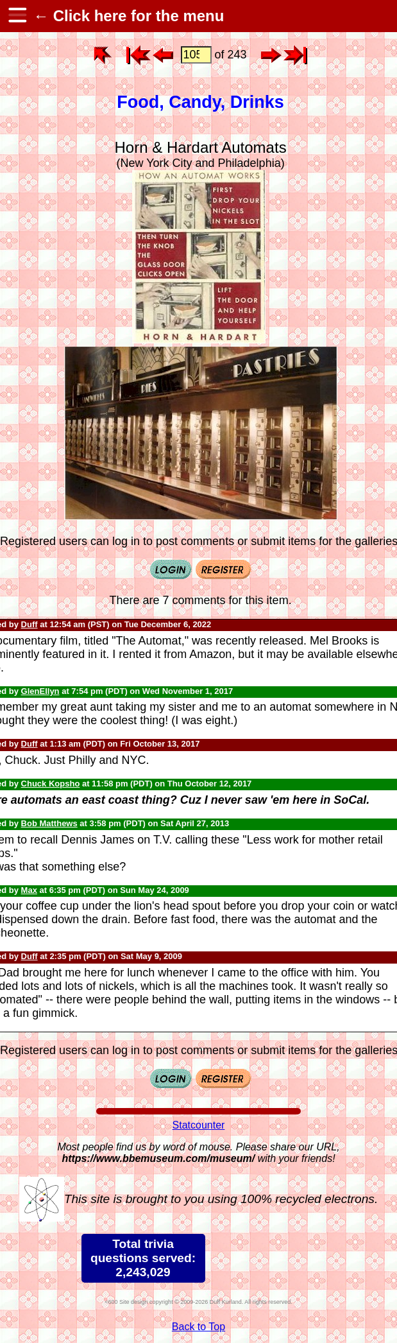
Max (29, 890)
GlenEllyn (40, 691)
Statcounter (199, 1125)
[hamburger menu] (16, 16)
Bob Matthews (49, 823)
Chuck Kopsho (50, 783)
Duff (29, 624)
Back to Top (198, 1326)
